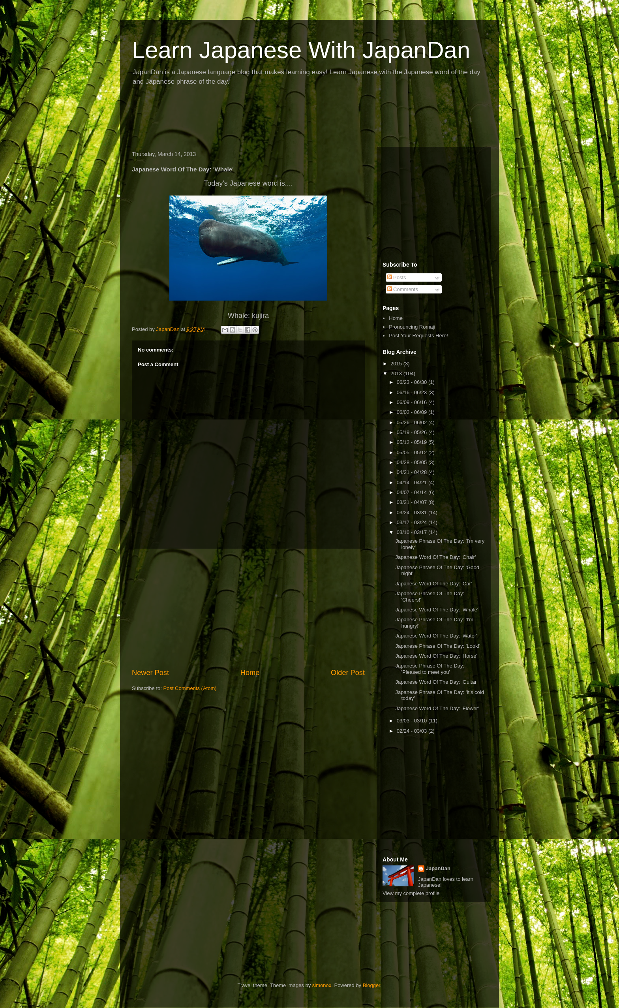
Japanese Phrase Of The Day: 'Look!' (437, 646)
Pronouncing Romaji (412, 327)
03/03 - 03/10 (412, 721)
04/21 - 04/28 (412, 472)
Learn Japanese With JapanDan (301, 50)
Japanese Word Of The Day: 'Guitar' (436, 682)
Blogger (371, 985)
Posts (396, 277)
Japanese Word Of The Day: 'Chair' (435, 557)
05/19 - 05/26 (412, 432)
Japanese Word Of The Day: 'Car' (433, 584)
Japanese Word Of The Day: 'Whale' (436, 610)
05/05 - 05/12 (412, 452)
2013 (396, 373)
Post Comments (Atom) (190, 688)
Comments (402, 289)
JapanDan (438, 868)
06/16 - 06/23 (412, 392)
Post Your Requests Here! (418, 336)
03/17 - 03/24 (412, 522)
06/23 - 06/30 (412, 382)
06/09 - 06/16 (412, 402)
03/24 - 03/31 (412, 512)
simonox (321, 985)
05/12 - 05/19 (412, 442)
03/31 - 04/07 (412, 502)
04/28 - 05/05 (412, 462)
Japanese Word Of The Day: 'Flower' (437, 708)
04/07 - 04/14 (412, 492)
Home (250, 673)
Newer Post (150, 673)
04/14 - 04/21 (412, 482)
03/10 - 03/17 (412, 532)
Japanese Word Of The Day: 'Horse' (436, 656)
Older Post (348, 673)
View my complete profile (411, 893)
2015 (396, 364)
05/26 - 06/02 (412, 422)
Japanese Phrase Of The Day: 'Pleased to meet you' (429, 669)
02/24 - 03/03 (412, 731)
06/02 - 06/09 (412, 412)
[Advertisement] (271, 119)
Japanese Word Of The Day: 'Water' (436, 636)
